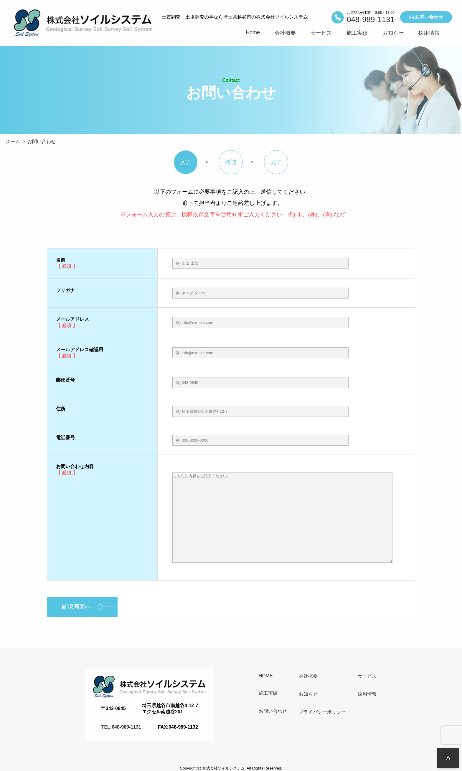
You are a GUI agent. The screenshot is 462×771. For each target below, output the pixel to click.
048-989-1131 (371, 19)
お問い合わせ (426, 17)
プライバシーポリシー (322, 711)
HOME (266, 675)
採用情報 (429, 33)
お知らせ (393, 33)
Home (253, 32)
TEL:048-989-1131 (121, 726)
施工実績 (357, 33)
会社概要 (285, 33)
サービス (321, 33)
